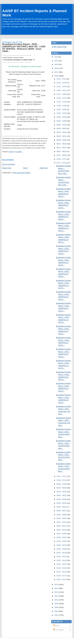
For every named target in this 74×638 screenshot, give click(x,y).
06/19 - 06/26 (62, 488)
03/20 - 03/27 (62, 537)
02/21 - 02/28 (62, 553)
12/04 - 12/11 (62, 90)
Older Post (43, 168)
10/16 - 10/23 (62, 113)
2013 (56, 592)
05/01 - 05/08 (62, 515)
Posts (56, 626)
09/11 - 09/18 (62, 132)
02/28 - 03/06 (62, 549)
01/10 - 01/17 (62, 576)
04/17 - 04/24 (62, 522)
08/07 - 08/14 (62, 151)
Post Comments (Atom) (21, 173)
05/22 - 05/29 (62, 503)
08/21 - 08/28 (62, 144)
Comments (58, 630)
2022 (56, 57)
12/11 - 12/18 (62, 86)
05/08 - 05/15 (62, 511)
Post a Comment (8, 164)
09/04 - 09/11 (62, 136)
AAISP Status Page (59, 47)
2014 (56, 588)
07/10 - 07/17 (62, 476)
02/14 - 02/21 (62, 556)
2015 (56, 585)
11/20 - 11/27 (62, 98)
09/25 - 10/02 (62, 125)
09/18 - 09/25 (62, 128)
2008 (56, 611)
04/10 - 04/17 (62, 526)
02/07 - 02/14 (62, 560)
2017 (56, 72)
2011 (56, 600)
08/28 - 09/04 (62, 140)
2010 (56, 604)
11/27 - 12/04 (62, 94)
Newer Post (6, 168)
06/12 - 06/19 (62, 492)
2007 (56, 615)
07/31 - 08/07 (62, 155)
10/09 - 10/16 (62, 117)
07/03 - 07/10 (62, 480)
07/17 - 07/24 (62, 163)
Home (25, 168)
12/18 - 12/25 (62, 83)
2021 (56, 61)
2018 (56, 68)
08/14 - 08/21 (62, 148)
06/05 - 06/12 (62, 495)
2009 (56, 607)
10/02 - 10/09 (62, 121)
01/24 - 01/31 (62, 568)
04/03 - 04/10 (62, 530)
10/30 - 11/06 (62, 106)
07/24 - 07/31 (62, 159)
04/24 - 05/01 (62, 518)
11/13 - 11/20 (62, 102)
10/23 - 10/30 (62, 109)
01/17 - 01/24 (62, 572)
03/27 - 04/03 (62, 534)
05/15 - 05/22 (62, 507)
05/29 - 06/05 (62, 499)
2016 (56, 76)
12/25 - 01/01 (62, 79)
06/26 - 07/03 (62, 484)
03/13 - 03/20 (62, 541)
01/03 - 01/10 (62, 579)
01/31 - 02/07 (62, 564)
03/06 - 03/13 (62, 545)
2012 (56, 596)
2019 (56, 64)
